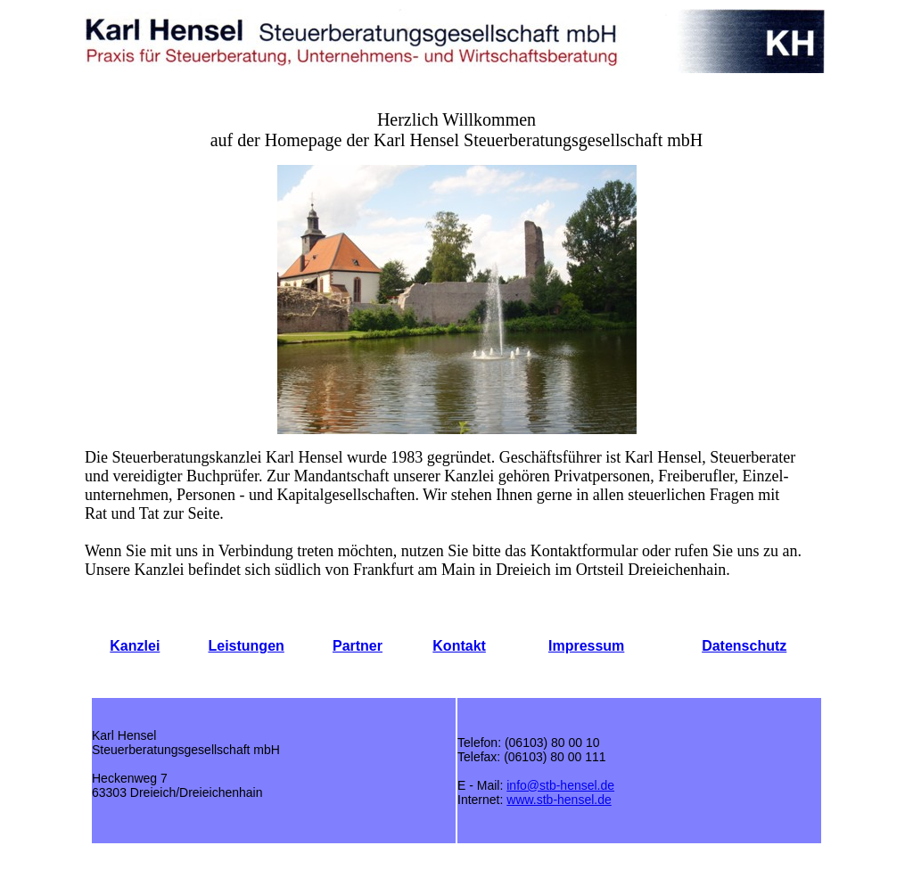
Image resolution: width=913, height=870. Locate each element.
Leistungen (246, 645)
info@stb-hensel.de (560, 785)
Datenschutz (744, 645)
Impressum (586, 645)
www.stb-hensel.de (559, 799)
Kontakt (459, 645)
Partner (357, 645)
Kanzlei (135, 645)
